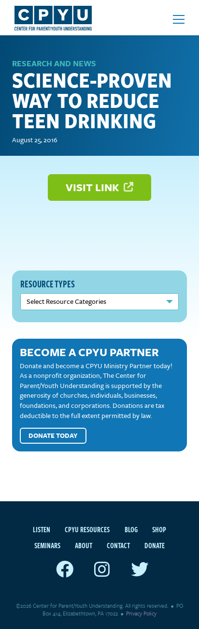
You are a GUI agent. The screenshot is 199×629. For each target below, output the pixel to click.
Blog (131, 529)
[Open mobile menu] (179, 19)
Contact (118, 545)
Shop (159, 529)
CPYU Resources (87, 529)
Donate (154, 545)
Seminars (47, 545)
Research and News (54, 63)
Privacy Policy (141, 613)
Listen (41, 529)
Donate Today (53, 435)
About (83, 545)
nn (99, 301)
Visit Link (99, 187)
